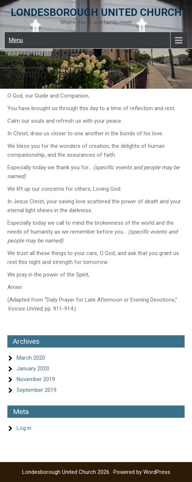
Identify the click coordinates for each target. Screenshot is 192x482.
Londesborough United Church (96, 12)
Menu (15, 40)
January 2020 (33, 368)
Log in (24, 428)
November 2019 (36, 379)
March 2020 (31, 357)
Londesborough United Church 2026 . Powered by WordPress (96, 472)
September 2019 (36, 390)
